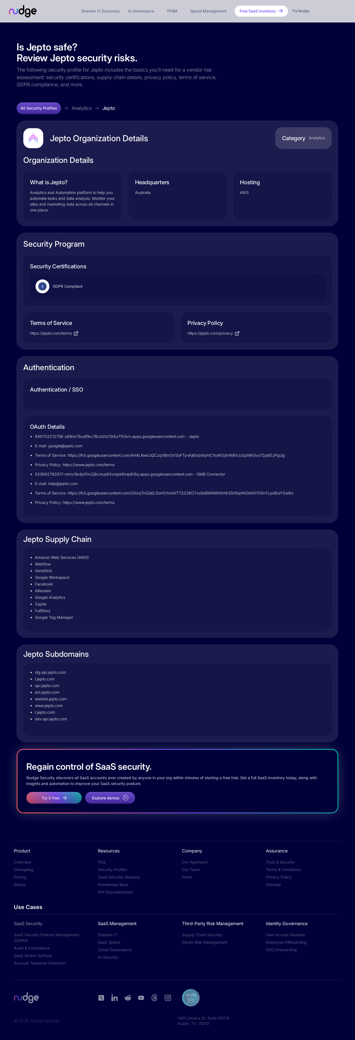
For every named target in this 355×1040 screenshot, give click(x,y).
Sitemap (273, 884)
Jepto (108, 108)
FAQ (102, 862)
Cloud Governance (114, 949)
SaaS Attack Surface (33, 955)
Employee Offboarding (286, 942)
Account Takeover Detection (40, 963)
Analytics (82, 108)
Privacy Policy (278, 877)
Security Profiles (112, 869)
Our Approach (195, 862)
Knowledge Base (113, 884)
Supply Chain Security (202, 934)
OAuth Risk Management (204, 942)
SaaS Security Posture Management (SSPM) (47, 937)
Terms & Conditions (283, 869)
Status (20, 884)
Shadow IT (107, 934)
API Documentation (115, 892)
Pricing (20, 877)
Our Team (191, 869)
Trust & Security (280, 862)
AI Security (108, 957)
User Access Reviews (285, 934)
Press (187, 877)
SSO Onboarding (281, 949)
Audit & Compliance (32, 948)
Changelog (24, 869)
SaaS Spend (109, 942)
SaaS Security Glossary (119, 877)
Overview (22, 862)
